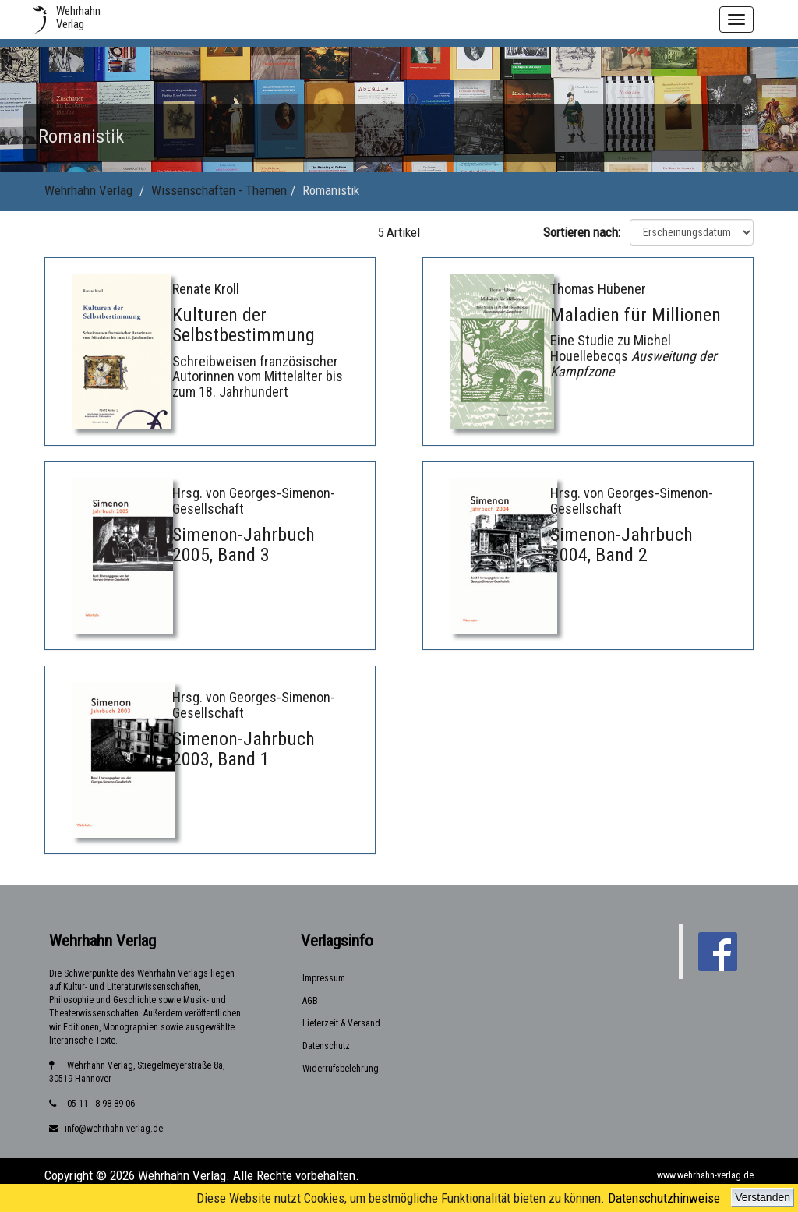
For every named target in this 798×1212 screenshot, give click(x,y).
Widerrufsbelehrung (340, 1068)
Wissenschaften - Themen (219, 190)
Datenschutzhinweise (664, 1198)
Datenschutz (326, 1046)
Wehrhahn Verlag (88, 190)
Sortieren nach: (585, 232)
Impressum (323, 978)
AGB (310, 1000)
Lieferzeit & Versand (341, 1023)
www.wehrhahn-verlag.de (705, 1175)
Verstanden (762, 1197)
